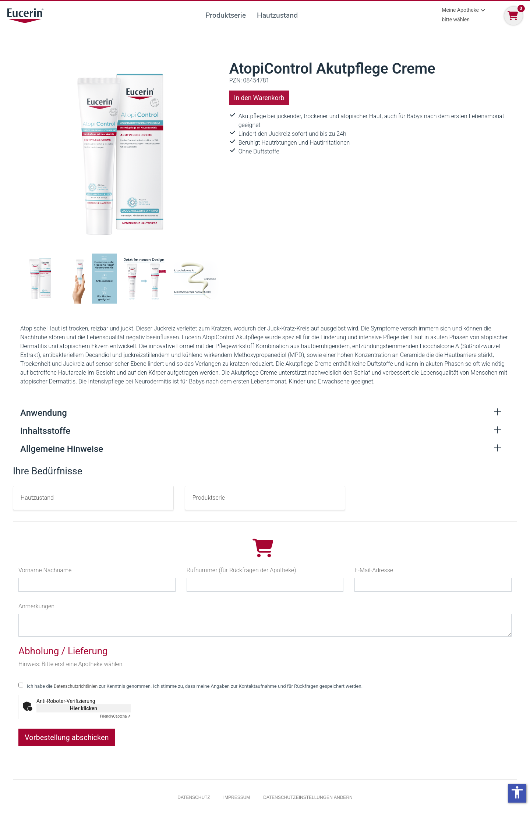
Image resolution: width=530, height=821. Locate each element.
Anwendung (43, 413)
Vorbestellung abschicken (67, 737)
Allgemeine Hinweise (61, 449)
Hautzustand (277, 15)
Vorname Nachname (44, 570)
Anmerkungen (36, 606)
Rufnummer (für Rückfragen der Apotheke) (241, 570)
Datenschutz (193, 797)
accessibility (517, 792)
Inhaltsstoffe (45, 431)
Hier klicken (83, 708)
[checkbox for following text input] (20, 685)
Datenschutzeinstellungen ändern (307, 797)
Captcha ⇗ (115, 716)
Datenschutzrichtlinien (76, 686)
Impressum (236, 797)
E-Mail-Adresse (373, 570)
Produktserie (225, 15)
